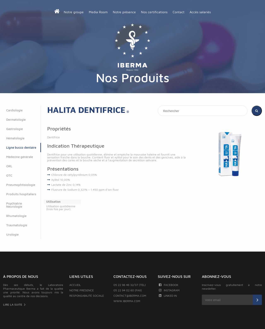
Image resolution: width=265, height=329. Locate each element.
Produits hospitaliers (21, 194)
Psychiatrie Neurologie (14, 205)
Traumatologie (16, 225)
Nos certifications (154, 12)
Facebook (168, 285)
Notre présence (124, 12)
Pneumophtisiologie (20, 185)
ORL (9, 166)
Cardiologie (14, 110)
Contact (178, 12)
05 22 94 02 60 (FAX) (127, 290)
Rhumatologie (16, 216)
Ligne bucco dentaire (21, 147)
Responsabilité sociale (86, 295)
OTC (9, 175)
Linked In (168, 295)
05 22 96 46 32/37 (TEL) (129, 285)
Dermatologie (16, 119)
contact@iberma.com (129, 295)
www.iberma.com (126, 301)
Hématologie (15, 138)
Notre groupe (74, 12)
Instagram (169, 290)
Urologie (12, 234)
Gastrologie (14, 129)
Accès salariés (200, 12)
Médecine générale (19, 157)
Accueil (75, 285)
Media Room (98, 12)
